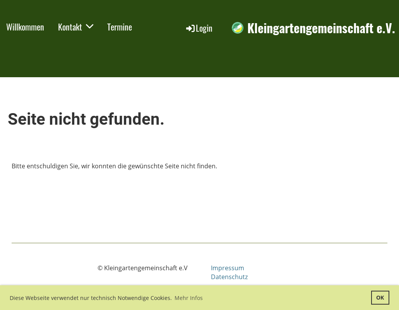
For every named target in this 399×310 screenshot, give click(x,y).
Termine (119, 26)
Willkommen (25, 26)
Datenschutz (229, 277)
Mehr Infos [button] (189, 298)
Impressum (227, 268)
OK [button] (380, 297)
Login (198, 28)
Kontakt (75, 26)
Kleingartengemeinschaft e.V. (321, 28)
